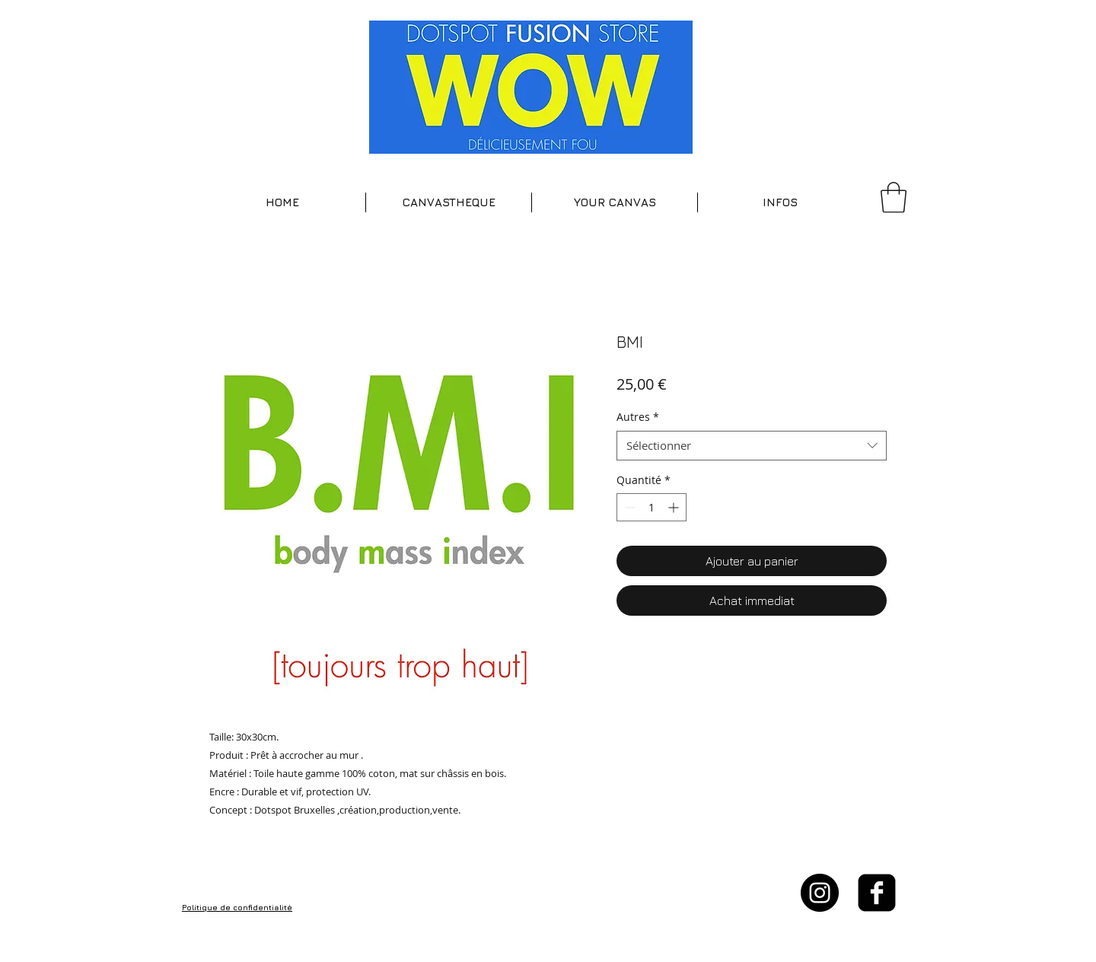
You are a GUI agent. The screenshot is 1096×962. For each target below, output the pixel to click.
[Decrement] (628, 507)
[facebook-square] (877, 893)
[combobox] (751, 445)
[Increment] (674, 507)
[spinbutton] (651, 507)
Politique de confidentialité (237, 907)
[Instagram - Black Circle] (820, 893)
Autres (637, 416)
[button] (448, 202)
